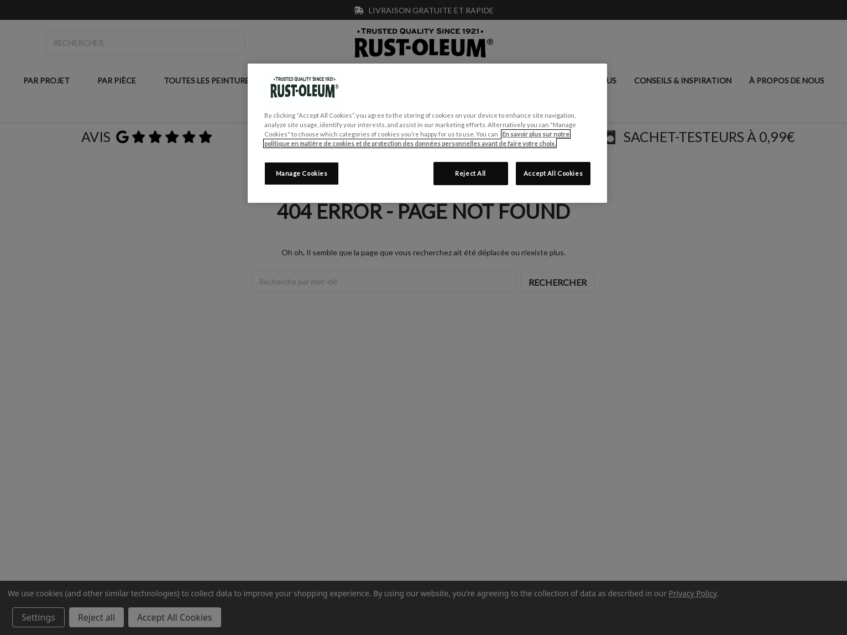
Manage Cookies (302, 173)
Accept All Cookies (553, 173)
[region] (427, 133)
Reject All (470, 173)
